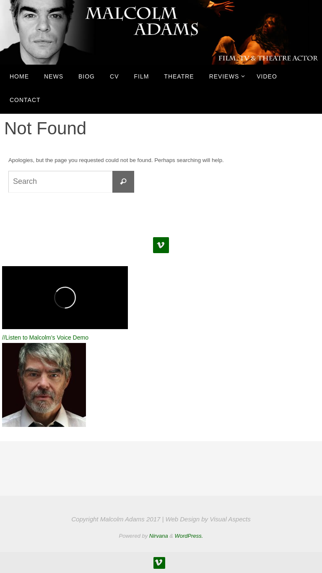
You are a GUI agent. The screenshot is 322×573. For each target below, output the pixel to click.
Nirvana (158, 536)
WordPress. (189, 536)
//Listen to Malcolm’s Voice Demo (45, 337)
